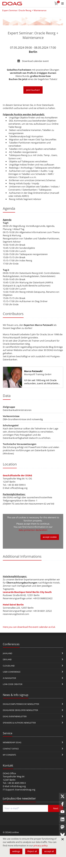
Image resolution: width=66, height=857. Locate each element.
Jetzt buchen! (33, 90)
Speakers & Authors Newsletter (19, 722)
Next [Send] (55, 808)
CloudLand (9, 665)
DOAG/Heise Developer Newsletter (20, 710)
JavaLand (7, 653)
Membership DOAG (12, 742)
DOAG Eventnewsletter (15, 716)
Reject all (32, 851)
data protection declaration (33, 530)
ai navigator (9, 678)
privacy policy (40, 845)
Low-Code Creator (12, 684)
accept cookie (50, 537)
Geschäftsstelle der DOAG (17, 475)
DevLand (7, 659)
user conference (11, 671)
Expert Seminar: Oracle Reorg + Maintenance (24, 10)
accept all (49, 851)
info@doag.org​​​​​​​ (18, 786)
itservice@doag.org (25, 789)
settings (16, 851)
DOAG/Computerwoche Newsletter (21, 704)
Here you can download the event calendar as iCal (29, 626)
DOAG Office (9, 773)
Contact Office (11, 748)
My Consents (9, 754)
